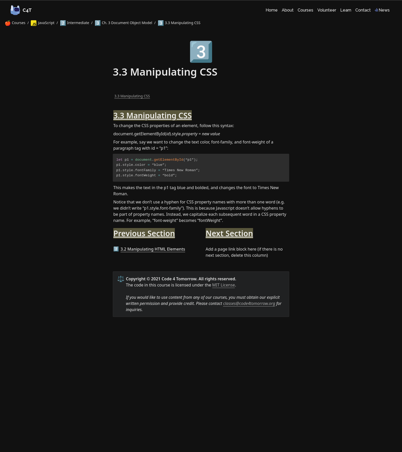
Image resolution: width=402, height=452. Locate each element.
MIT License (223, 285)
